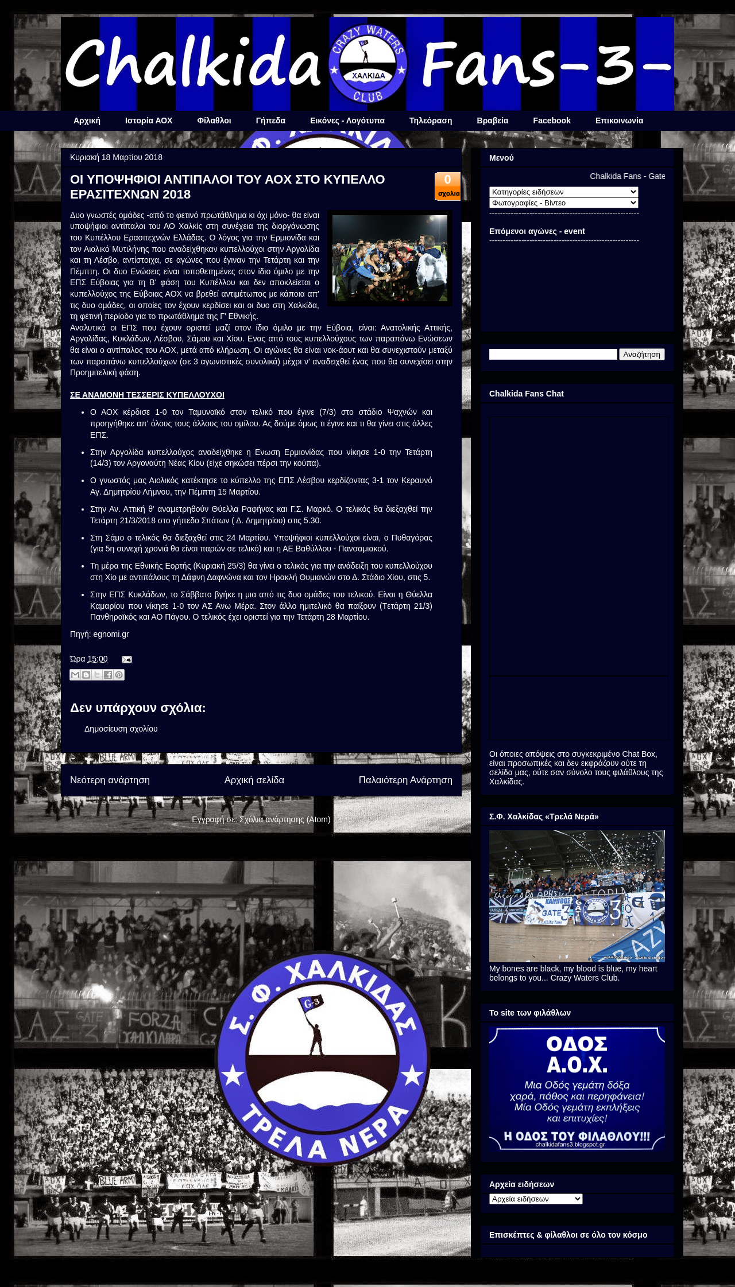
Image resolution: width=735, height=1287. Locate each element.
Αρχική (87, 120)
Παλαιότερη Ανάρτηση (405, 780)
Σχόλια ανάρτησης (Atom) (285, 819)
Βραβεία (493, 120)
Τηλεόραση (430, 120)
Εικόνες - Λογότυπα (347, 120)
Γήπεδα (270, 120)
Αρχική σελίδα (255, 780)
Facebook (552, 120)
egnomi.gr (111, 634)
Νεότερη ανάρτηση (110, 780)
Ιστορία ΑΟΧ (148, 120)
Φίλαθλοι (214, 120)
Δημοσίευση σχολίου (121, 728)
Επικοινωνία (619, 120)
